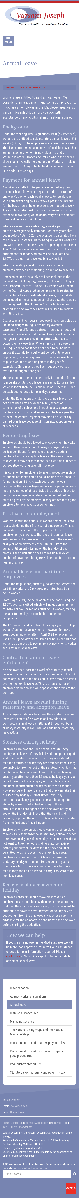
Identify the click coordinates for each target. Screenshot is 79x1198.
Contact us (16, 1122)
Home (6, 1122)
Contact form (17, 1112)
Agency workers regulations (28, 996)
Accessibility (41, 1122)
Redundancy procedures (26, 1064)
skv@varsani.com (18, 1106)
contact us (13, 956)
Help (65, 1122)
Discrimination (19, 988)
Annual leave (18, 1005)
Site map (28, 1122)
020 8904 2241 (14, 1100)
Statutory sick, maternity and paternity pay (37, 1072)
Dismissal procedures (24, 1013)
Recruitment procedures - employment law (37, 1043)
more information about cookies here (31, 1168)
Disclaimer (55, 1122)
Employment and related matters (31, 87)
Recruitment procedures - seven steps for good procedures (37, 1053)
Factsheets (9, 87)
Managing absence (22, 1021)
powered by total (17, 1126)
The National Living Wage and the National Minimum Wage (37, 1032)
